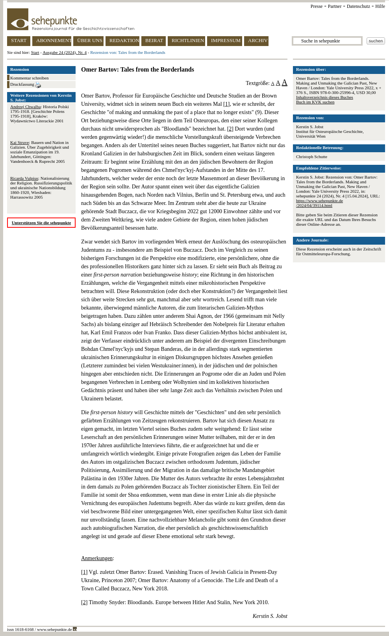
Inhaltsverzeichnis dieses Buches (324, 97)
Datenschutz (358, 6)
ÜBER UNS (89, 40)
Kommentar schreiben (29, 78)
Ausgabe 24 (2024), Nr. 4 (65, 52)
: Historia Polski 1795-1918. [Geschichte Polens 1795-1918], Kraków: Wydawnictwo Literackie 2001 (39, 113)
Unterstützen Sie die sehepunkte (41, 222)
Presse (317, 6)
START (18, 40)
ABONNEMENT (53, 40)
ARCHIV (258, 40)
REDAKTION (124, 40)
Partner (335, 6)
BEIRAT (154, 40)
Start (35, 52)
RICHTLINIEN (188, 40)
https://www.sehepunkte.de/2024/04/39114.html (319, 203)
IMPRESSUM (226, 40)
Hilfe (380, 6)
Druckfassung (25, 85)
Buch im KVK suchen (315, 102)
